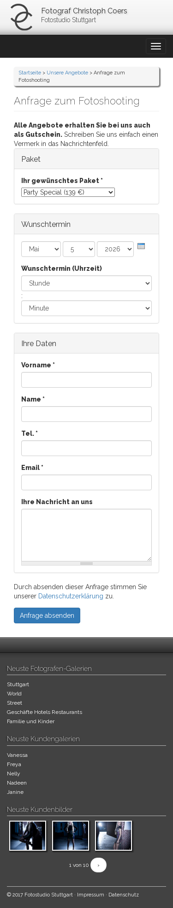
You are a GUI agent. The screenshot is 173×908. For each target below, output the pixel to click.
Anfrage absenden (47, 615)
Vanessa (17, 755)
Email (32, 467)
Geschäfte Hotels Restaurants (44, 712)
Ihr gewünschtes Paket (62, 180)
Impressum (90, 895)
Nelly (13, 773)
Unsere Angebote (67, 73)
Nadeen (17, 783)
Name (33, 399)
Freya (14, 764)
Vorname (38, 365)
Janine (15, 792)
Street (14, 703)
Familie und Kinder (30, 721)
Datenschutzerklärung (70, 596)
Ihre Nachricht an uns (57, 502)
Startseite (29, 73)
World (14, 693)
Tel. (29, 433)
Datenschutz (123, 895)
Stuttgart (18, 684)
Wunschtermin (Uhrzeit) (61, 268)
